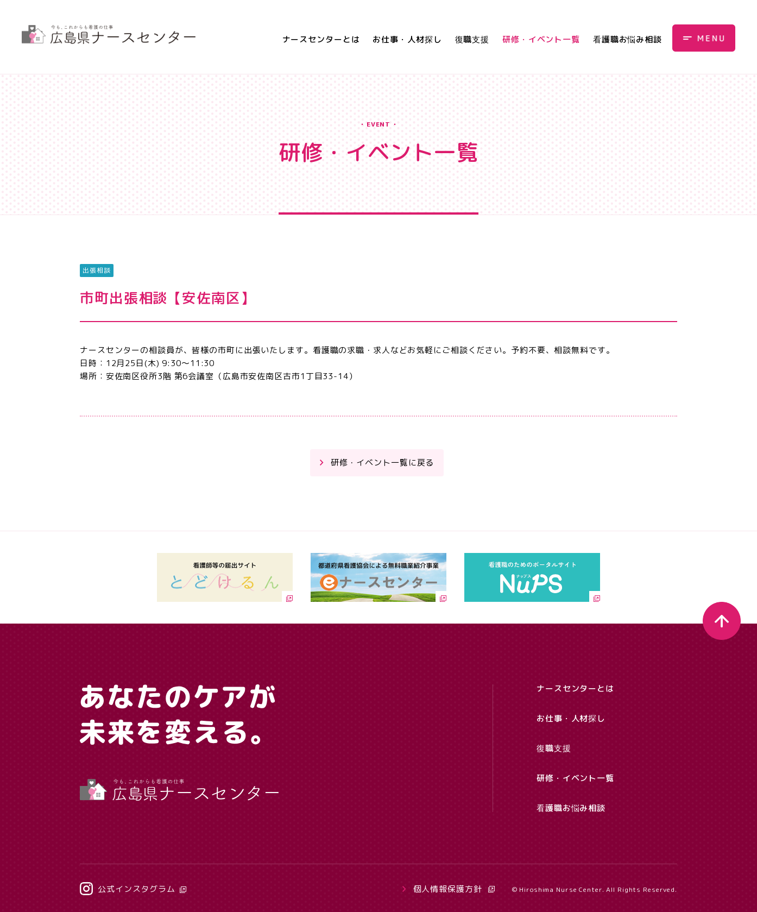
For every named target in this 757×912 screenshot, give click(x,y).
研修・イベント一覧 (541, 39)
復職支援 (472, 39)
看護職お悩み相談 (627, 39)
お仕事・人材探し (407, 39)
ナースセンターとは (321, 39)
